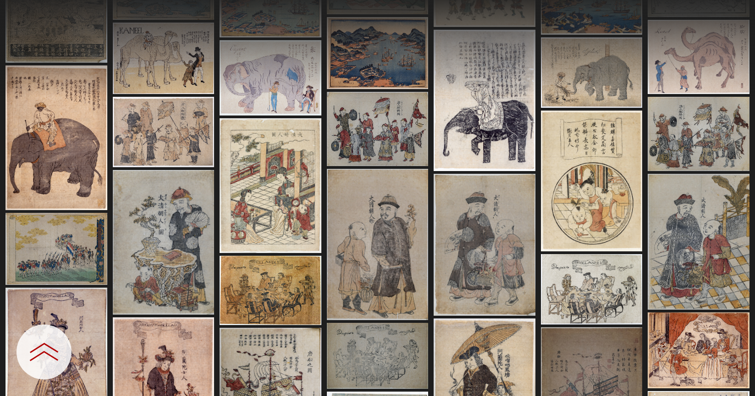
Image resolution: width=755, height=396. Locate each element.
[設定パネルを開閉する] (44, 352)
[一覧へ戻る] (735, 12)
